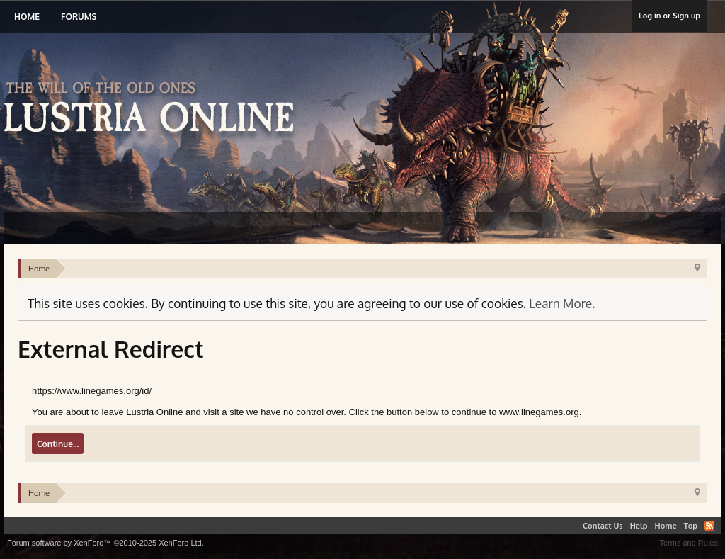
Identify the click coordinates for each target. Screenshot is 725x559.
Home (27, 16)
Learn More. (562, 303)
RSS (709, 526)
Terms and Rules (688, 542)
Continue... (58, 444)
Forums (78, 16)
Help (639, 526)
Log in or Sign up (669, 16)
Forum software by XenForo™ (105, 542)
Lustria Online (154, 109)
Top (690, 526)
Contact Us (603, 526)
